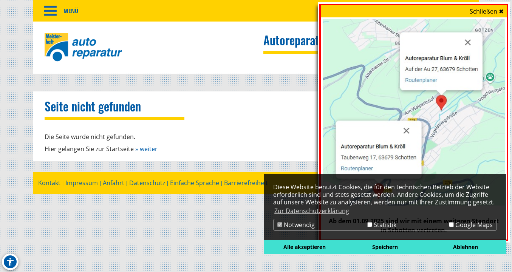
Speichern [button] (385, 246)
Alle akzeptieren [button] (304, 246)
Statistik (381, 225)
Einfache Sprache (194, 184)
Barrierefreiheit (246, 184)
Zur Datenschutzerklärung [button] (311, 211)
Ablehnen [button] (465, 246)
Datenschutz (147, 184)
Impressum (81, 184)
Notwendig (296, 225)
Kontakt (49, 184)
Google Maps (471, 225)
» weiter (146, 150)
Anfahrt (113, 184)
